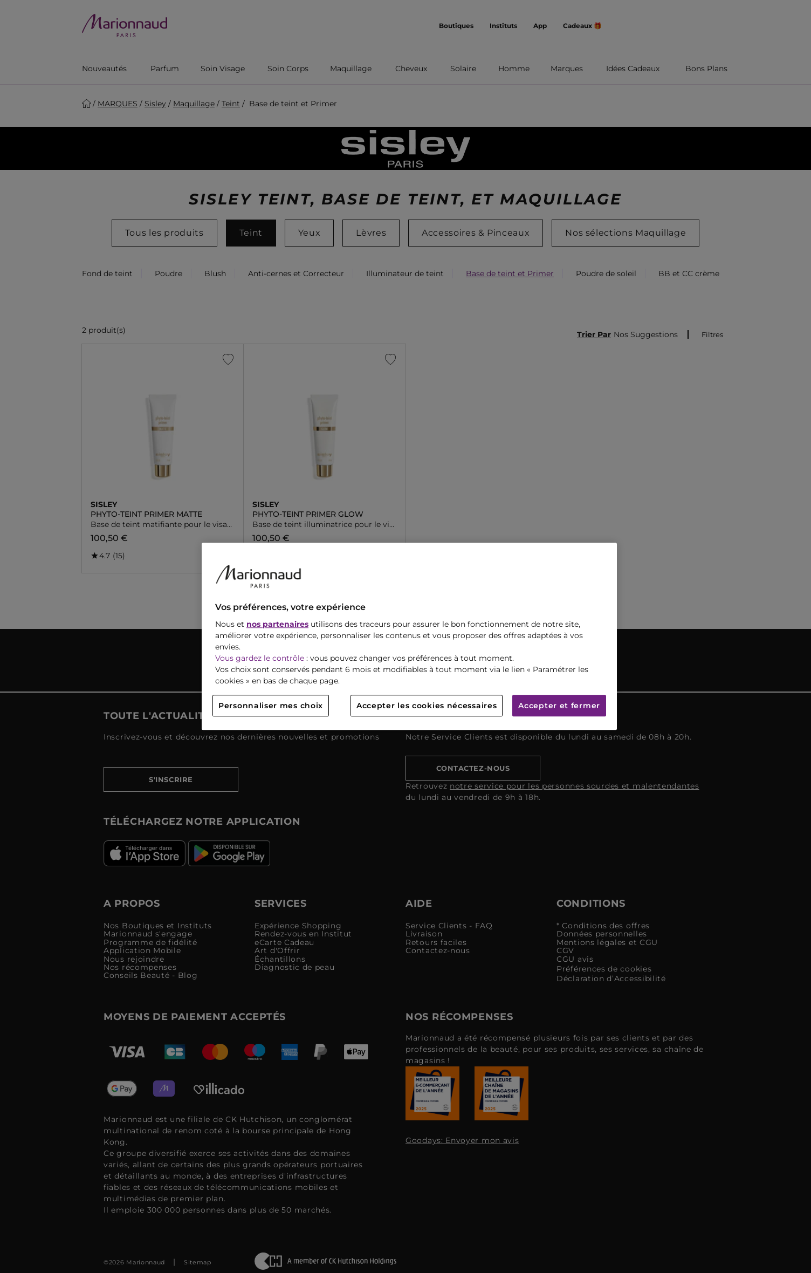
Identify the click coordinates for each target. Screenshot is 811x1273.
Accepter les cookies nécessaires (426, 706)
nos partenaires (277, 624)
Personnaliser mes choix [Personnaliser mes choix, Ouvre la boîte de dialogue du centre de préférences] (270, 706)
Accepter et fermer (559, 706)
